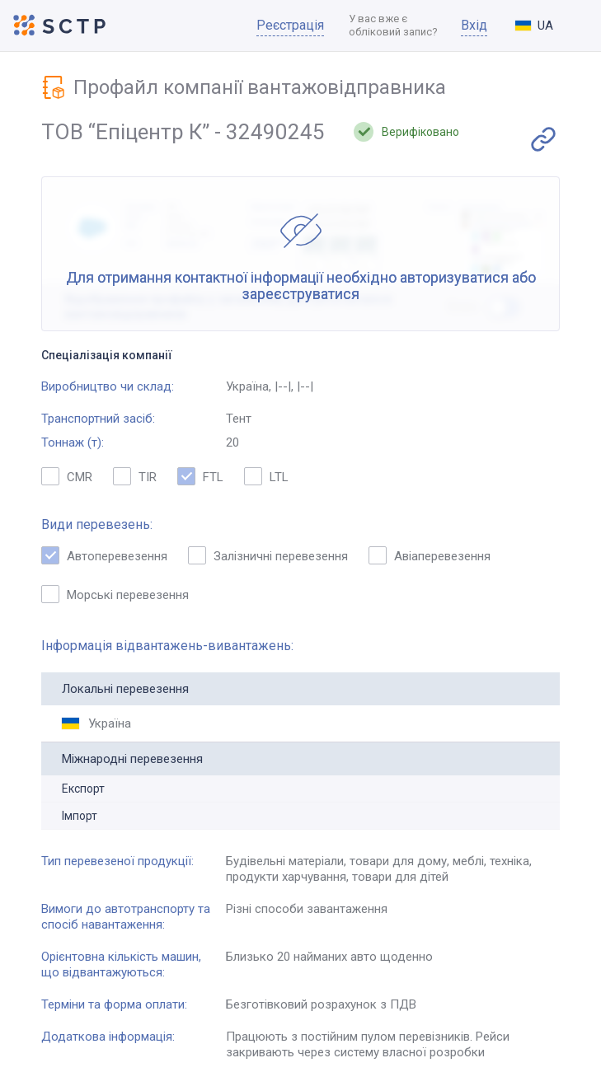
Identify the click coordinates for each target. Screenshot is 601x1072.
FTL (200, 476)
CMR (66, 476)
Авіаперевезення (430, 555)
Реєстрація (290, 25)
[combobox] (547, 25)
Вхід (474, 25)
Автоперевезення (104, 555)
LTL (266, 476)
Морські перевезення (115, 594)
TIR (135, 476)
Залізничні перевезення (268, 555)
